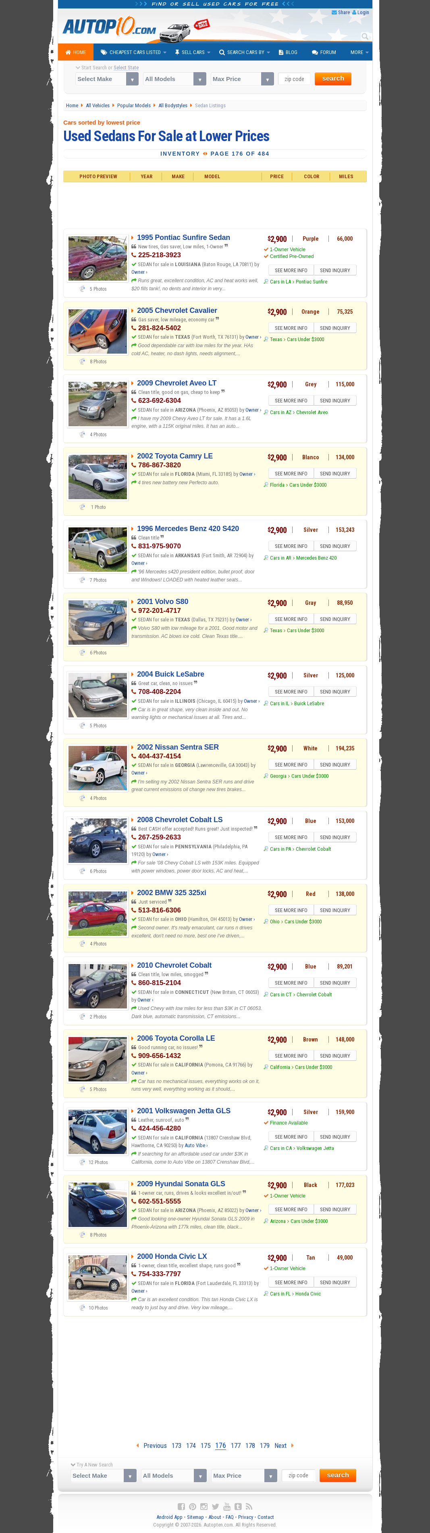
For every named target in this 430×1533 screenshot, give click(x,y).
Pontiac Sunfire (311, 283)
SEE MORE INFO (290, 271)
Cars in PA (280, 850)
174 (191, 1445)
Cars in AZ (280, 413)
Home (75, 52)
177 (236, 1445)
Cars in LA (280, 283)
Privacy (245, 1517)
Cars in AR (280, 559)
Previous (151, 1445)
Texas (276, 340)
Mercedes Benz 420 (316, 559)
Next (284, 1445)
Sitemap (195, 1517)
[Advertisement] (215, 204)
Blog (288, 52)
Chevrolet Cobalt (313, 850)
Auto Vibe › (196, 1145)
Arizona (278, 1222)
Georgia (278, 777)
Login (363, 12)
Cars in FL (280, 1295)
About (214, 1517)
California (280, 1068)
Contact (266, 1517)
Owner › (139, 272)
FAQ (230, 1517)
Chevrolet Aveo (312, 413)
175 (205, 1445)
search (333, 78)
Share (344, 12)
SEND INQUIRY (336, 271)
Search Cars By (241, 52)
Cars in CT (281, 996)
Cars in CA (281, 1149)
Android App (169, 1517)
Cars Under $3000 (305, 340)
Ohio (275, 923)
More (357, 52)
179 (265, 1445)
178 (250, 1445)
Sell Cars (190, 52)
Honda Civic (308, 1295)
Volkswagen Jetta (315, 1149)
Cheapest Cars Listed (131, 52)
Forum (324, 52)
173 (176, 1445)
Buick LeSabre (309, 705)
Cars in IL (279, 705)
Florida (277, 486)
